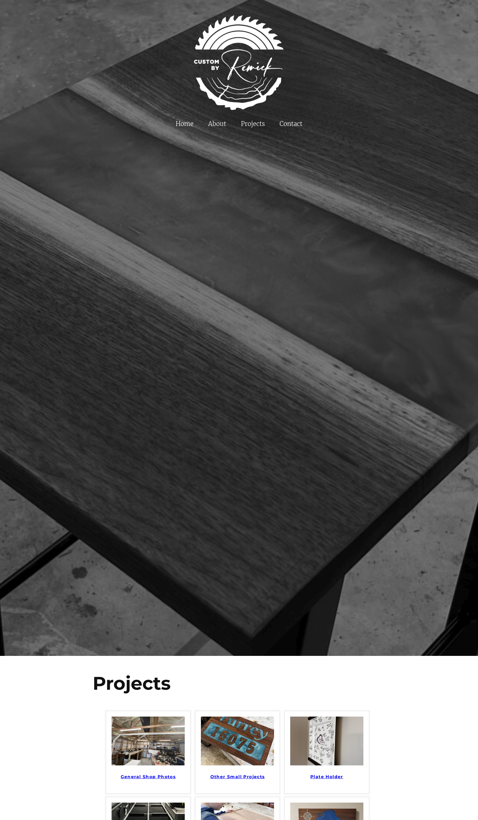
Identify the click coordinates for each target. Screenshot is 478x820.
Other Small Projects (237, 776)
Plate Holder (326, 776)
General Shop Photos (148, 776)
